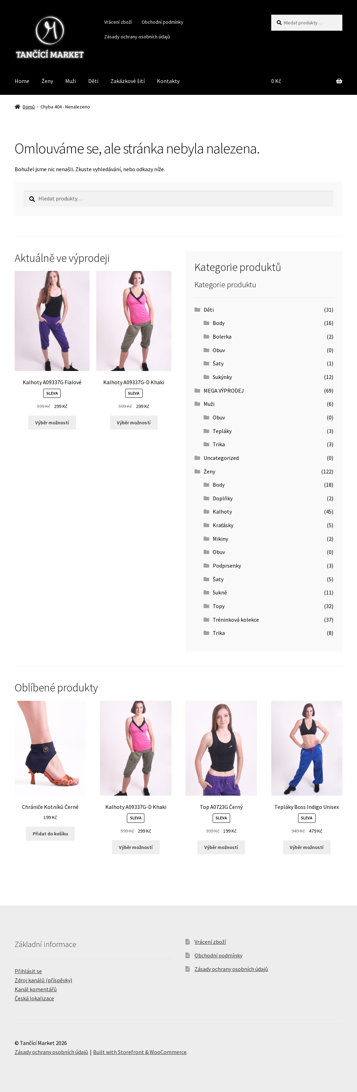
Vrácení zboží (118, 22)
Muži (70, 80)
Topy (219, 605)
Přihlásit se (28, 971)
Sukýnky (222, 376)
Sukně (220, 592)
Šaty (218, 363)
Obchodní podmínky (162, 22)
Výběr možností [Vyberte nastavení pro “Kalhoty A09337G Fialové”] (52, 422)
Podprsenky (227, 565)
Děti (93, 80)
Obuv (219, 350)
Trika (219, 444)
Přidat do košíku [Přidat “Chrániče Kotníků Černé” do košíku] (50, 834)
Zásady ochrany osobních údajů (137, 36)
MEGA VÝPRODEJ (224, 390)
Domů (29, 107)
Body (219, 322)
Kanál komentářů (36, 989)
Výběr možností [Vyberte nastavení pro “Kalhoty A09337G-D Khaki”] (134, 422)
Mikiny (220, 538)
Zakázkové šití (128, 80)
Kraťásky (223, 525)
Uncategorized (221, 457)
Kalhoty (222, 511)
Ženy (47, 80)
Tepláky (222, 430)
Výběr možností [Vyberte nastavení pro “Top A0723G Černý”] (221, 847)
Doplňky (223, 498)
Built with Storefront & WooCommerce (140, 1051)
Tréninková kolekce (236, 619)
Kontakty (168, 80)
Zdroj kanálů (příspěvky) (43, 980)
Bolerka (222, 336)
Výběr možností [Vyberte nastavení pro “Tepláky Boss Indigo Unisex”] (307, 847)
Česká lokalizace (34, 998)
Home (22, 80)
